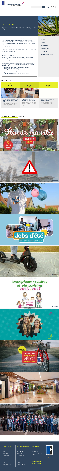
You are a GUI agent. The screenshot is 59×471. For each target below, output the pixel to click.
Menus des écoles (20, 455)
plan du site (5, 462)
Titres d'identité (20, 451)
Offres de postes (20, 462)
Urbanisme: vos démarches (47, 54)
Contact (4, 451)
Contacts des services (36, 463)
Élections (43, 42)
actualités (5, 460)
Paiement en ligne (8, 73)
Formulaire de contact (36, 461)
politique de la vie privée (7, 464)
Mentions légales (6, 455)
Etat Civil (43, 39)
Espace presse (5, 453)
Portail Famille (7, 71)
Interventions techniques (22, 460)
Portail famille (44, 51)
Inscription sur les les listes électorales (12, 69)
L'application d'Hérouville (21, 464)
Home (2, 13)
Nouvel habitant (44, 45)
